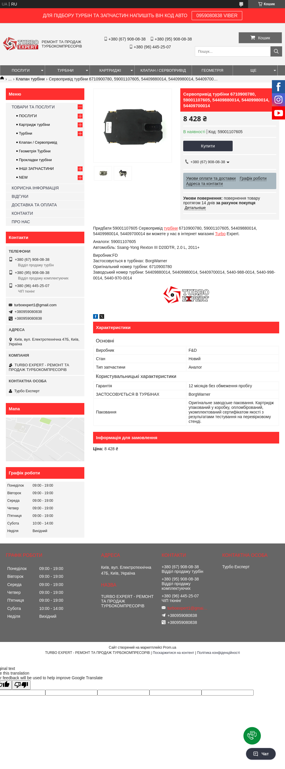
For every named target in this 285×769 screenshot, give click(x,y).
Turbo (220, 233)
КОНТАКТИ (22, 213)
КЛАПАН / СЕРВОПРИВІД (163, 70)
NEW (23, 177)
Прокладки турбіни (35, 160)
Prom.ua (169, 647)
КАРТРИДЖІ (110, 70)
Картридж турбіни (34, 124)
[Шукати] (276, 51)
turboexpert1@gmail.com (35, 305)
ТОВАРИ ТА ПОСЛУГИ (33, 107)
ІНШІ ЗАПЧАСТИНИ (36, 168)
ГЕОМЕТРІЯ (212, 70)
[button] (252, 736)
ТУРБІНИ (65, 70)
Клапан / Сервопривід (38, 142)
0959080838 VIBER (216, 15)
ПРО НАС (21, 221)
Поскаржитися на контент (173, 653)
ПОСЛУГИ (21, 70)
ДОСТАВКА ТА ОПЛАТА (34, 205)
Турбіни (25, 133)
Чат (261, 753)
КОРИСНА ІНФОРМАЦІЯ (35, 188)
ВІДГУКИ (20, 196)
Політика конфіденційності (218, 653)
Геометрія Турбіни (35, 151)
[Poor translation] (21, 685)
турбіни (171, 228)
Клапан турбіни (30, 79)
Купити (208, 145)
